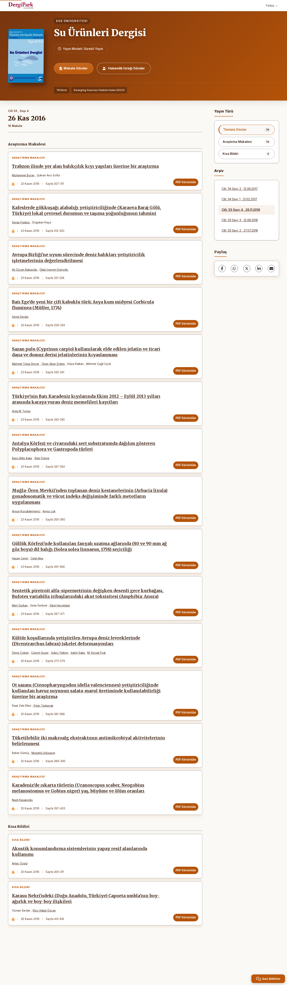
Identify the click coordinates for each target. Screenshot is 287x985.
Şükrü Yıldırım (60, 677)
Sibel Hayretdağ (61, 627)
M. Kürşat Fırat (97, 677)
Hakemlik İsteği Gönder (124, 68)
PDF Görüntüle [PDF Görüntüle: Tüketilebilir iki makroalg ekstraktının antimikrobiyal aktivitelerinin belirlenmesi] (184, 788)
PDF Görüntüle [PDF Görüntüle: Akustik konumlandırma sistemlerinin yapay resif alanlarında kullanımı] (184, 903)
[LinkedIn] (258, 268)
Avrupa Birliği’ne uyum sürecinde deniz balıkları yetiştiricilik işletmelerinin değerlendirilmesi (79, 263)
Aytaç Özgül (21, 896)
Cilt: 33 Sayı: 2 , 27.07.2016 (240, 230)
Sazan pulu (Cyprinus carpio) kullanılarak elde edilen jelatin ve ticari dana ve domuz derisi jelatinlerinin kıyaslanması (87, 362)
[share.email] (271, 268)
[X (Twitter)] (246, 268)
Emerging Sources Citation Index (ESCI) (99, 90)
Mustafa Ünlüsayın (44, 781)
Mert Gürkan (21, 627)
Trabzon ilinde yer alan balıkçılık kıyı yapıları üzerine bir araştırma (86, 167)
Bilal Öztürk (43, 473)
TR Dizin (61, 90)
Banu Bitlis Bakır (23, 473)
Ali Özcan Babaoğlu (25, 275)
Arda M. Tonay (22, 423)
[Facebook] (222, 268)
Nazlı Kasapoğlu (23, 831)
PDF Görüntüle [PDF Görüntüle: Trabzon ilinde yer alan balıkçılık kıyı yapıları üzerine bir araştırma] (184, 183)
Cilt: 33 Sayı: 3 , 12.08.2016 (240, 220)
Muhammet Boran (24, 176)
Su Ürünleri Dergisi (100, 33)
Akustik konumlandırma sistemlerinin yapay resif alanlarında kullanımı (80, 884)
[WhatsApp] (234, 268)
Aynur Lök (50, 528)
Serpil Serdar (21, 324)
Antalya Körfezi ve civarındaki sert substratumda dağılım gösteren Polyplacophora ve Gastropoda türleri (84, 461)
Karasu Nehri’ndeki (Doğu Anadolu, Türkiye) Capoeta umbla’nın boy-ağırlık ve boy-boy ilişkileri (87, 934)
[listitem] (246, 130)
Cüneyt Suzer (41, 677)
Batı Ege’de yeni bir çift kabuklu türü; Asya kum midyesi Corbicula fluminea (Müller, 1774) (84, 312)
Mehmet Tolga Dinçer (26, 374)
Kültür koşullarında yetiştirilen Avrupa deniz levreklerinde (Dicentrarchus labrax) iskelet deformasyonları (77, 665)
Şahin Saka (79, 677)
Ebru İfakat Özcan (45, 946)
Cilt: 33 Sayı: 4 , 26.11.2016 (241, 210)
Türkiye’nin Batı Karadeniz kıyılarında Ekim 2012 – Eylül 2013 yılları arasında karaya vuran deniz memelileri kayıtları (87, 411)
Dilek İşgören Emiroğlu (55, 275)
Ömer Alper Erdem (54, 374)
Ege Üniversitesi (72, 21)
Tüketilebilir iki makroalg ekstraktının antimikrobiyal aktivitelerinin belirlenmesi (89, 769)
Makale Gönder (74, 68)
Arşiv (219, 171)
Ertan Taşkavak (44, 732)
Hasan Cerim (21, 578)
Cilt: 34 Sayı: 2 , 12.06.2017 (240, 189)
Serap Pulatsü (22, 226)
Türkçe (271, 5)
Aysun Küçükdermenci (27, 528)
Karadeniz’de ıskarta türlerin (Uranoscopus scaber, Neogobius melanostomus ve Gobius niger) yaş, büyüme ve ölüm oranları (79, 819)
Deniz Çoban (21, 677)
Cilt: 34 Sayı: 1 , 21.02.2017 (239, 199)
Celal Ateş (38, 578)
